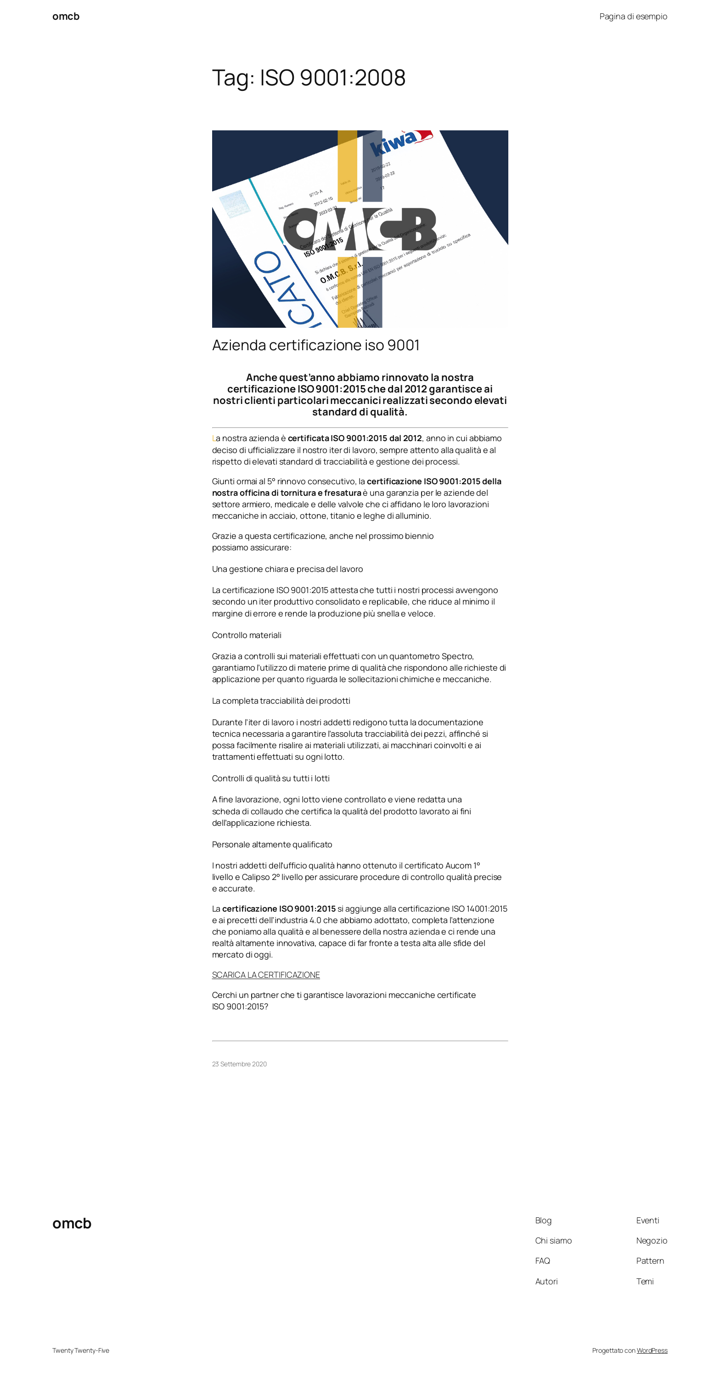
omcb (65, 16)
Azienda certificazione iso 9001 (316, 344)
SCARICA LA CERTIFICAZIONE (266, 974)
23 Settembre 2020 (239, 1063)
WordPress (652, 1350)
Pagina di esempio (634, 16)
